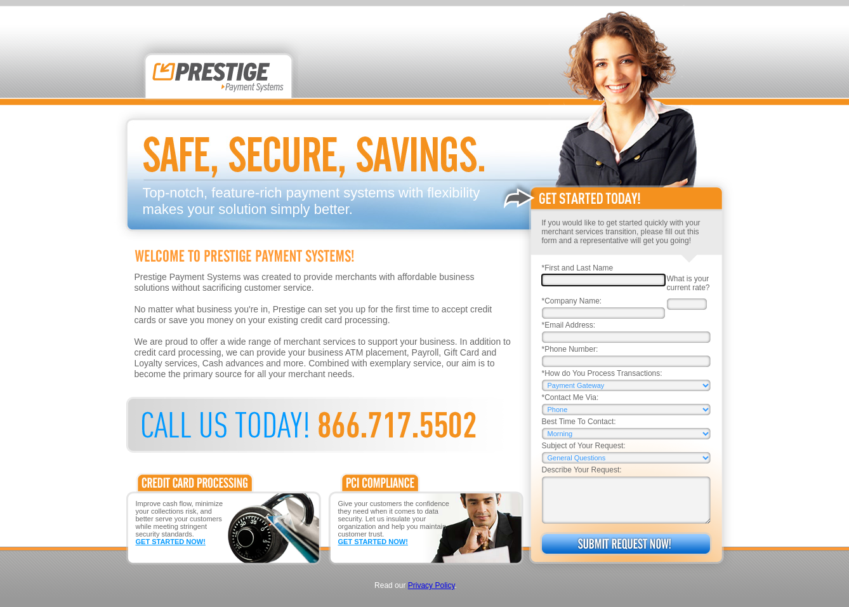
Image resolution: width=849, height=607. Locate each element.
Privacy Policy (431, 585)
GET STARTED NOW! (171, 541)
